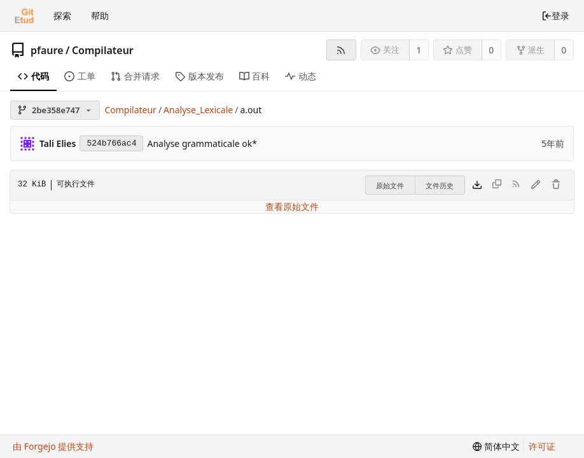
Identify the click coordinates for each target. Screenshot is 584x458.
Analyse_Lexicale (198, 110)
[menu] (496, 446)
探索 (62, 16)
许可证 (542, 446)
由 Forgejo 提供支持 (53, 446)
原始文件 (390, 185)
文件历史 (440, 185)
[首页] (24, 15)
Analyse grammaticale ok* (202, 143)
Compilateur (103, 50)
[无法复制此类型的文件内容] (496, 185)
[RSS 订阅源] (341, 49)
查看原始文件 (292, 206)
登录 (555, 16)
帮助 (100, 16)
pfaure (47, 50)
